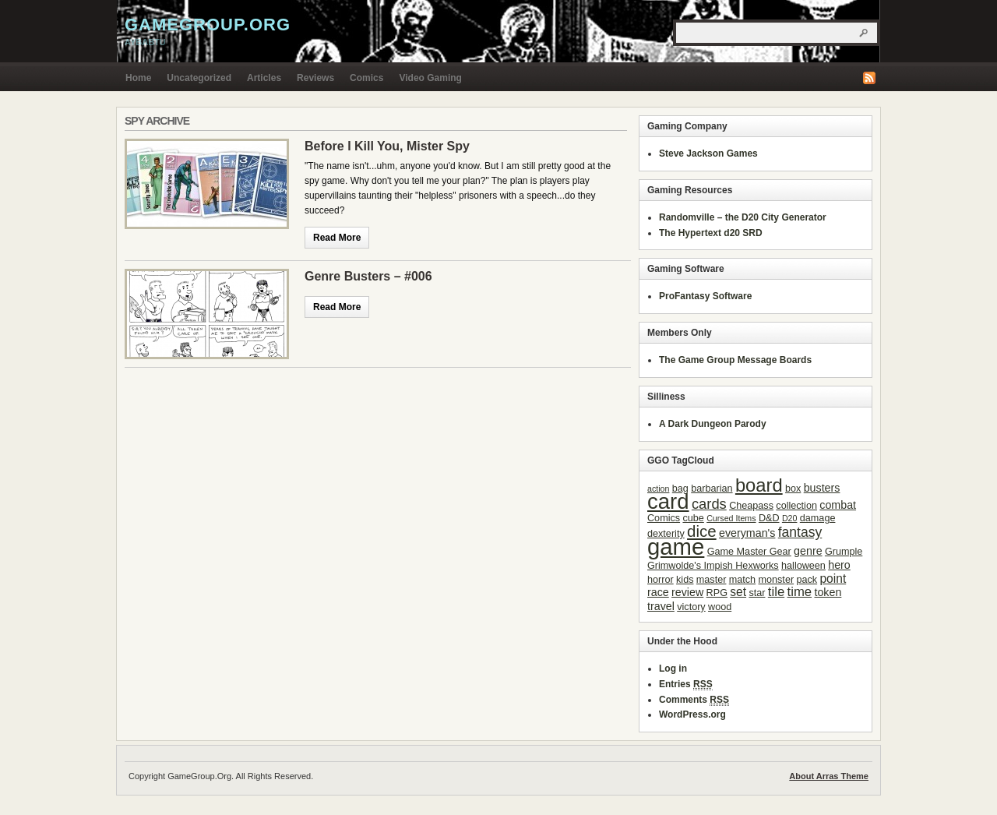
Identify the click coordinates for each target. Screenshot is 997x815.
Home (138, 77)
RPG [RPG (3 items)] (716, 592)
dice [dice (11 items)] (702, 531)
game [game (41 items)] (675, 546)
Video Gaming (430, 77)
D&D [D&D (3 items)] (769, 518)
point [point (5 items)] (832, 578)
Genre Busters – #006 (368, 276)
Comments (694, 700)
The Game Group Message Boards (735, 360)
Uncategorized (199, 77)
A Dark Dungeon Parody (712, 423)
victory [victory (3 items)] (691, 607)
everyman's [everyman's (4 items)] (747, 533)
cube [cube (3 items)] (692, 518)
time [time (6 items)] (799, 591)
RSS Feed (869, 78)
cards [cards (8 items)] (709, 504)
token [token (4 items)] (827, 592)
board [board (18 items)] (759, 485)
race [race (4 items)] (658, 592)
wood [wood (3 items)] (719, 607)
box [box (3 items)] (793, 488)
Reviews (315, 77)
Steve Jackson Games (708, 153)
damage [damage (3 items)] (818, 518)
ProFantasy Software (705, 296)
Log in (673, 668)
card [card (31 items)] (668, 501)
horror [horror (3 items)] (660, 579)
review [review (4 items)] (687, 592)
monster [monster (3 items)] (776, 579)
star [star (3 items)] (757, 592)
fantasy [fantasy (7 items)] (800, 532)
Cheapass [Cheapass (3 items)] (751, 505)
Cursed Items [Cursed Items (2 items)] (731, 518)
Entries (686, 684)
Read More (337, 237)
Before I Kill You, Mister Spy (387, 146)
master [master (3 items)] (711, 579)
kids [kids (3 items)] (684, 579)
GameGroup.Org (208, 24)
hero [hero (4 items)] (839, 565)
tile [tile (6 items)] (776, 591)
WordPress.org (692, 714)
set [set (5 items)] (738, 591)
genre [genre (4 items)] (808, 551)
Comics (366, 77)
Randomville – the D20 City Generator (742, 217)
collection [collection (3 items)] (796, 505)
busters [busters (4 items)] (822, 488)
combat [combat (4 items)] (837, 505)
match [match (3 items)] (742, 579)
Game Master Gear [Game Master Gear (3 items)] (749, 551)
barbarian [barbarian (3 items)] (711, 488)
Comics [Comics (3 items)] (663, 518)
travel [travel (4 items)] (661, 606)
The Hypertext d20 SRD (711, 233)
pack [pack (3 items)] (806, 579)
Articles (264, 77)
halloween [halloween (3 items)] (803, 565)
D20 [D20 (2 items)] (790, 518)
